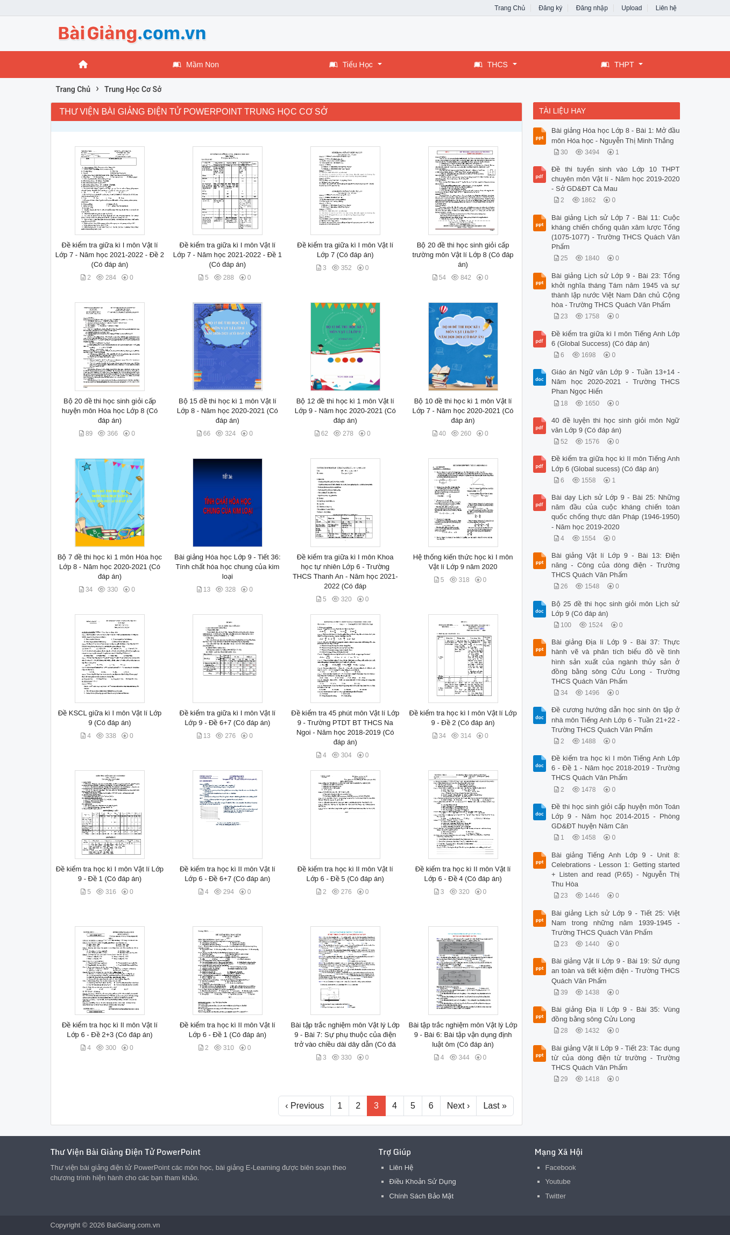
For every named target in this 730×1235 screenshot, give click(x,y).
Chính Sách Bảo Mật (421, 1196)
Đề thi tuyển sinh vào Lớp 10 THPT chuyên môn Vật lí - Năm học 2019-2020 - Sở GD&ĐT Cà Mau (615, 179)
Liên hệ (666, 8)
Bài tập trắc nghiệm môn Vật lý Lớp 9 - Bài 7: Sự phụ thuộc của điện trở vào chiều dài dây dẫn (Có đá (345, 1034)
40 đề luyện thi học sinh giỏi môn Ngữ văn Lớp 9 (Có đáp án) (615, 425)
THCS (491, 64)
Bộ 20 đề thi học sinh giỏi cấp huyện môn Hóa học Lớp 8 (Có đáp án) (110, 410)
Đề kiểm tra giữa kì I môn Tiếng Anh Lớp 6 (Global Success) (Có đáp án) (615, 338)
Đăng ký (550, 8)
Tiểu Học (351, 64)
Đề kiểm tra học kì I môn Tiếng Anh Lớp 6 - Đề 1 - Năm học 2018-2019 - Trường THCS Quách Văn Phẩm (615, 768)
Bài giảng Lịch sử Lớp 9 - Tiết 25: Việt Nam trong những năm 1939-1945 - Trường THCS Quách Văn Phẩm (615, 922)
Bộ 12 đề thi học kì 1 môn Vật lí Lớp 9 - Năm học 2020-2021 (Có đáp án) (345, 410)
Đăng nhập (592, 8)
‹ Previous (304, 1105)
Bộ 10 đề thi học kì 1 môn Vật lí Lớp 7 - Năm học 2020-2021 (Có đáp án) (463, 410)
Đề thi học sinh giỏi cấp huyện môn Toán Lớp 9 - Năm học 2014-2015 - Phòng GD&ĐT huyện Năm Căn (615, 816)
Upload (631, 8)
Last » (495, 1105)
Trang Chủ (509, 8)
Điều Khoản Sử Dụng (422, 1181)
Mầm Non (196, 64)
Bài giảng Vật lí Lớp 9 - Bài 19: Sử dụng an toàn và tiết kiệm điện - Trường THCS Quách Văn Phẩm (615, 970)
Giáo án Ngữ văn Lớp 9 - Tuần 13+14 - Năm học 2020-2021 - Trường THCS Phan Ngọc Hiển (615, 381)
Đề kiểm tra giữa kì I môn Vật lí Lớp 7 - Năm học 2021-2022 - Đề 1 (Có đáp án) (227, 254)
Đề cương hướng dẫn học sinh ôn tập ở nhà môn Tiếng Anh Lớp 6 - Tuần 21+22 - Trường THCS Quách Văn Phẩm (615, 719)
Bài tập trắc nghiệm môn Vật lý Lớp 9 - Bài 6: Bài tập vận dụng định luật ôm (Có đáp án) (462, 1034)
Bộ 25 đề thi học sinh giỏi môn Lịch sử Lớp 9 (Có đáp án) (615, 609)
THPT (617, 64)
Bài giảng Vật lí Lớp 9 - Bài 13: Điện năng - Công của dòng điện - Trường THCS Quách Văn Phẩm (615, 565)
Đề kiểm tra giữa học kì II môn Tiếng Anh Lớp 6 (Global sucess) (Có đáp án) (615, 463)
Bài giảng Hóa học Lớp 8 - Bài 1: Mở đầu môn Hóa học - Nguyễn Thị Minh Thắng (615, 135)
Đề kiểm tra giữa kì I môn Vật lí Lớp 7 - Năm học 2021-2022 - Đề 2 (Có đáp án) (109, 254)
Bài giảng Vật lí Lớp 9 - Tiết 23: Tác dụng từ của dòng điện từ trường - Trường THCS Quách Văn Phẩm (615, 1057)
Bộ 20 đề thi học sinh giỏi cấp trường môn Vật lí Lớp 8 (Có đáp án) (463, 254)
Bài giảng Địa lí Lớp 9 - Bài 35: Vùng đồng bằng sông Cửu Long (615, 1014)
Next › (458, 1105)
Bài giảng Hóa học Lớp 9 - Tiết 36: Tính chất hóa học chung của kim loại (227, 566)
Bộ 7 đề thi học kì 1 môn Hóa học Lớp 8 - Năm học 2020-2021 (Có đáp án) (110, 566)
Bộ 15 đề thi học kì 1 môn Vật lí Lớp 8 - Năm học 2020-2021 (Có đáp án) (227, 410)
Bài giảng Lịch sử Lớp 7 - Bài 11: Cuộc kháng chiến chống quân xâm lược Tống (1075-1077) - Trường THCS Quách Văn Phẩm (615, 232)
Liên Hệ (401, 1167)
